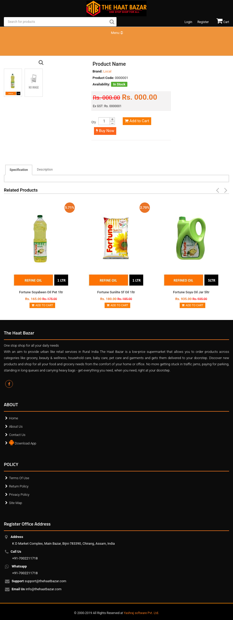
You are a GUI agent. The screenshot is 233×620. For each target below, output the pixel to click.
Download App (22, 442)
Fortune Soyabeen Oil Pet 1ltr (41, 292)
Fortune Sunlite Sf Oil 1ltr (116, 292)
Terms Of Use (19, 478)
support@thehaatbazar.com (39, 581)
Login (188, 22)
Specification (19, 170)
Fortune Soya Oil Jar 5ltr (191, 292)
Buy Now (105, 130)
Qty (93, 122)
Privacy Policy (19, 495)
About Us (16, 426)
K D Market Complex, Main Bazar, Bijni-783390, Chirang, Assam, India (63, 540)
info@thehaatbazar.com (37, 589)
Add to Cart (137, 121)
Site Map (15, 503)
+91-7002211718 (25, 555)
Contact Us (17, 435)
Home (13, 418)
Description (45, 169)
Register (203, 22)
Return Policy (18, 486)
